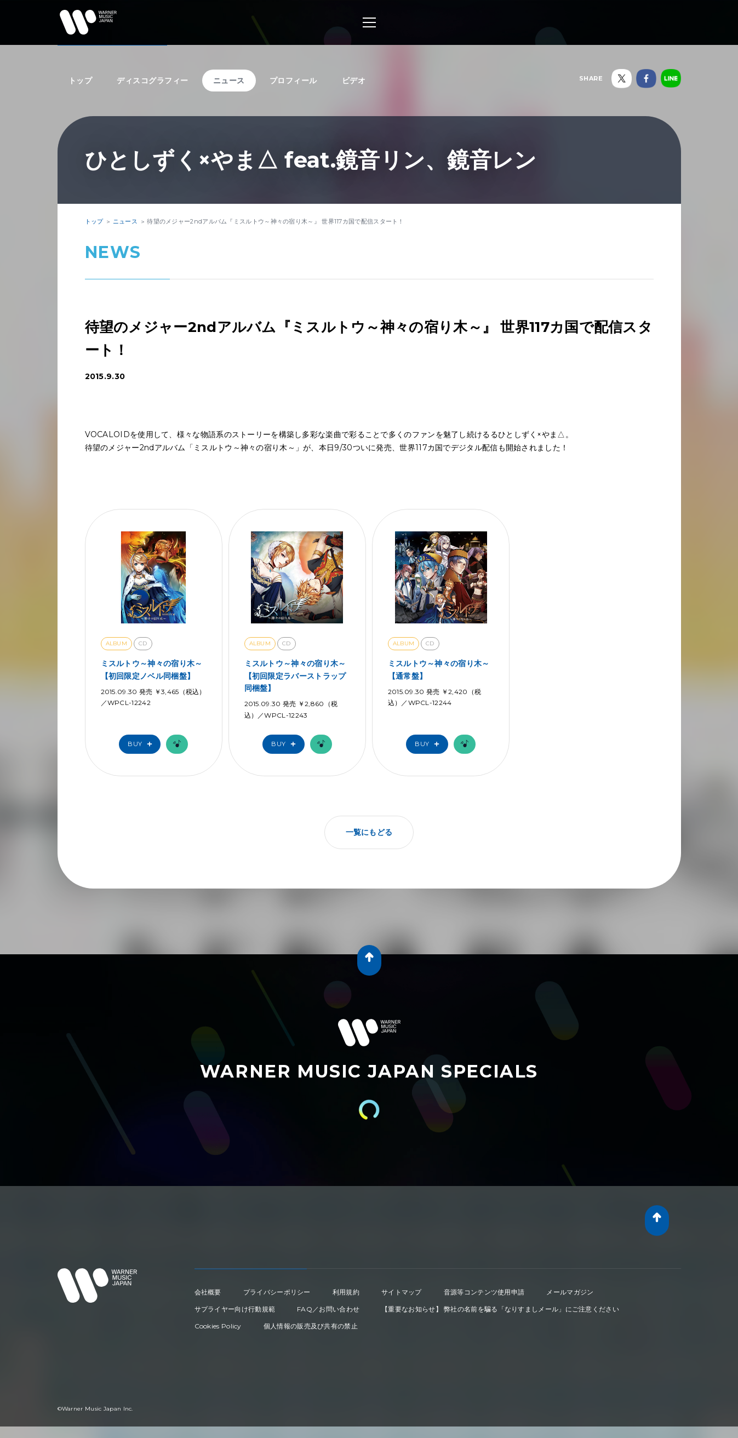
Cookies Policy (218, 1326)
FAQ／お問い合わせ (328, 1309)
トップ (80, 80)
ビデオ (354, 80)
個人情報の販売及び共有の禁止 (311, 1326)
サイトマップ (401, 1292)
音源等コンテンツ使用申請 (484, 1292)
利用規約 (346, 1292)
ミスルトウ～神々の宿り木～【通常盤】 (439, 669)
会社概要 (207, 1292)
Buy (142, 744)
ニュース (229, 80)
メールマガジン (569, 1292)
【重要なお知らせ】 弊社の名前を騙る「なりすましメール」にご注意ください (500, 1309)
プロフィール (293, 80)
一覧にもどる (369, 832)
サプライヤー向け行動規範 (235, 1309)
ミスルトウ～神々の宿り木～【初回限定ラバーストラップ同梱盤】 (295, 675)
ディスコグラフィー (152, 80)
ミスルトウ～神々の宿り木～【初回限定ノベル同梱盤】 (152, 669)
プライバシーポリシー (277, 1292)
